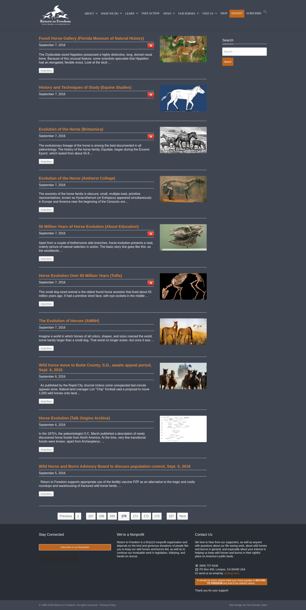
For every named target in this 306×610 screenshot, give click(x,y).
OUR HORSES (188, 13)
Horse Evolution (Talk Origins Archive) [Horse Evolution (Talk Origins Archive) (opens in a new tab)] (74, 418)
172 (146, 516)
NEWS (169, 13)
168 (101, 516)
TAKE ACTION (150, 13)
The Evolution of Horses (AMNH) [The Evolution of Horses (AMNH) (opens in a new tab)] (69, 321)
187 (171, 516)
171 (135, 516)
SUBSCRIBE (253, 13)
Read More (46, 401)
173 (157, 516)
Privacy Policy (108, 605)
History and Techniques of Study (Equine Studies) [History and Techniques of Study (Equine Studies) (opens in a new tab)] (85, 87)
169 (112, 516)
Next (182, 516)
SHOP (223, 13)
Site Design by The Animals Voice (248, 605)
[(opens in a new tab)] (183, 49)
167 (90, 516)
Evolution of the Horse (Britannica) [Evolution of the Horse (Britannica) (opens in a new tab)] (71, 129)
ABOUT (91, 13)
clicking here (231, 573)
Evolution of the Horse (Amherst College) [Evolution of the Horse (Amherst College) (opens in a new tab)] (77, 178)
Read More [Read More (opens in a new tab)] (46, 70)
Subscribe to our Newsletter (74, 547)
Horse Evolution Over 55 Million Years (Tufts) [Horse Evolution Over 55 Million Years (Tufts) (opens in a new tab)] (80, 275)
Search (227, 62)
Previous (66, 516)
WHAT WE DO (111, 13)
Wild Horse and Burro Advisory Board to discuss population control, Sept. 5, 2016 (114, 466)
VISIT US (209, 13)
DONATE (236, 13)
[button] (265, 12)
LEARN (131, 13)
